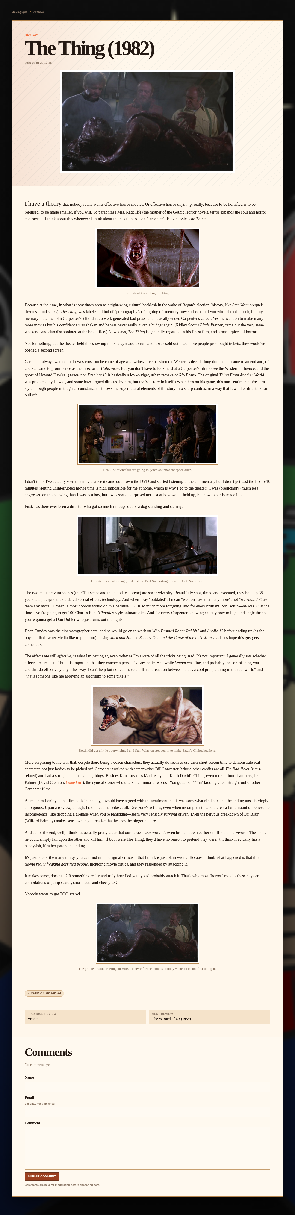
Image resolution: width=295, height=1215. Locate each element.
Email (147, 1106)
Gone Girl (74, 782)
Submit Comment (42, 1176)
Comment (147, 1145)
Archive (38, 12)
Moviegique (19, 12)
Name (147, 1083)
